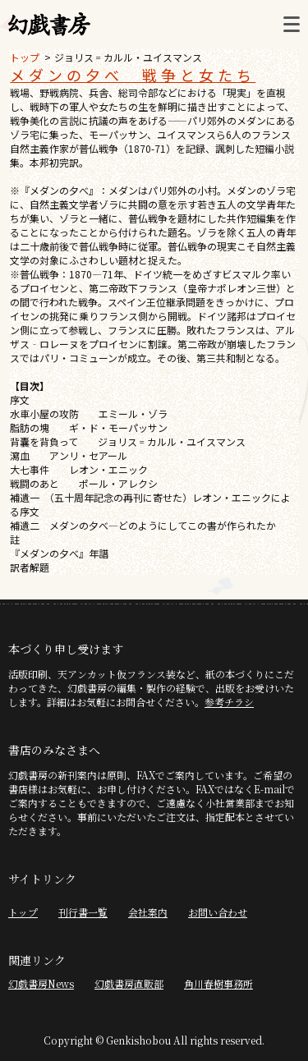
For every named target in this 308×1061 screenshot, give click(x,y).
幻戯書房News (41, 983)
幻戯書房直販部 (128, 983)
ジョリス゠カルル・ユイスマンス (128, 57)
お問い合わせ (217, 912)
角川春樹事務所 (218, 983)
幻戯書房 (49, 24)
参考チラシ (229, 702)
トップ (24, 57)
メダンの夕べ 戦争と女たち (132, 74)
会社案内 (148, 912)
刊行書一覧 (83, 912)
